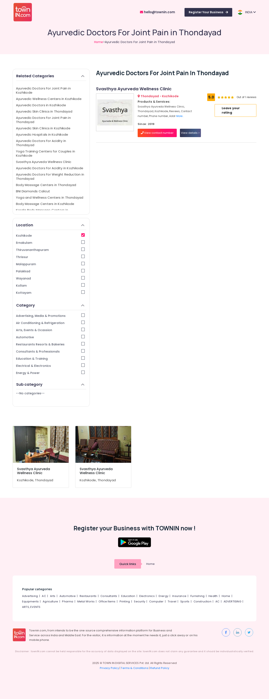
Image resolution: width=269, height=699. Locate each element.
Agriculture (50, 601)
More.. (180, 116)
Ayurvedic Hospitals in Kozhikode (42, 134)
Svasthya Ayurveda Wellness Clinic (43, 162)
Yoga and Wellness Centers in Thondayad (49, 197)
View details (190, 133)
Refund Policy (159, 668)
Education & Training (50, 358)
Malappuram (50, 264)
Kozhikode (50, 235)
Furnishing (197, 596)
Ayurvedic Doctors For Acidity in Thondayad (41, 143)
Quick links (127, 564)
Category (50, 305)
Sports (184, 601)
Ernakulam (50, 242)
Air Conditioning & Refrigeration (50, 323)
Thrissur (50, 257)
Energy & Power (50, 373)
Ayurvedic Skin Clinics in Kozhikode (43, 128)
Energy (163, 596)
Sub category (50, 384)
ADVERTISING (232, 601)
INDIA (246, 12)
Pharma (67, 601)
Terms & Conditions (134, 668)
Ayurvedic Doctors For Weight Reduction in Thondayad (50, 176)
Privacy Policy (109, 668)
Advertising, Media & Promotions (50, 315)
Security (139, 601)
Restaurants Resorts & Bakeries (50, 344)
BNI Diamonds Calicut (33, 191)
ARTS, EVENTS (31, 607)
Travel (172, 601)
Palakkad (50, 271)
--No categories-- (30, 393)
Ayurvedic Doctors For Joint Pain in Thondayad (43, 119)
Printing (125, 601)
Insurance (179, 596)
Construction (202, 601)
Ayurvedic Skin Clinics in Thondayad (44, 111)
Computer (156, 601)
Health (213, 596)
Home (98, 42)
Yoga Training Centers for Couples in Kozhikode (45, 153)
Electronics (147, 596)
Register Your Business (208, 12)
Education (128, 596)
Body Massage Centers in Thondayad (46, 185)
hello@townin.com (157, 12)
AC (44, 596)
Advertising (30, 596)
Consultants (108, 596)
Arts (52, 596)
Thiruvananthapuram (50, 250)
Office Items (107, 601)
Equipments (30, 601)
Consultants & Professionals (50, 351)
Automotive (50, 337)
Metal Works (86, 601)
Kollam (50, 285)
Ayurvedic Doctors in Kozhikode (41, 105)
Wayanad (50, 278)
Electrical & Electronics (50, 365)
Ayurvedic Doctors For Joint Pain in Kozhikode (43, 90)
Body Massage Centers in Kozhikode (45, 204)
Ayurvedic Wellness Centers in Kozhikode (49, 99)
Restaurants (88, 596)
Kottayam (50, 292)
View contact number (157, 133)
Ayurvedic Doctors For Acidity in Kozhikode (49, 168)
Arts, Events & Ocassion (50, 330)
